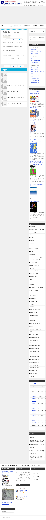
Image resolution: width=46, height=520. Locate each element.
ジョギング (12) (33, 279)
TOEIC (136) (32, 254)
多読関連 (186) (33, 298)
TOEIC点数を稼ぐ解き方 (35, 80)
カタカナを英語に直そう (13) (35, 270)
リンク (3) (32, 293)
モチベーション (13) (34, 290)
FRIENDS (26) (33, 232)
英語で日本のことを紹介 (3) (35, 329)
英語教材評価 (35, 26)
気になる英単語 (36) (34, 315)
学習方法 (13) (32, 304)
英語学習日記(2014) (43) (34, 359)
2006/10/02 (34, 401)
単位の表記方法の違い (35, 82)
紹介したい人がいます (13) (35, 323)
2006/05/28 (34, 398)
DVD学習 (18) (32, 226)
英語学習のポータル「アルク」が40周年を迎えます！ (16, 85)
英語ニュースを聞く (35, 53)
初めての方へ (42, 26)
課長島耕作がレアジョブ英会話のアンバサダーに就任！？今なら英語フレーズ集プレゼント (37, 458)
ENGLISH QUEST (3, 26)
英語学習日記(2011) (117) (35, 351)
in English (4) (32, 237)
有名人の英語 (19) (33, 312)
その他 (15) (32, 284)
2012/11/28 (34, 422)
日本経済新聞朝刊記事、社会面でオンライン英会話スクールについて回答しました (8, 503)
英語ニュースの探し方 (35, 69)
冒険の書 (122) (33, 295)
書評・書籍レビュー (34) (35, 309)
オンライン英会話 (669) (34, 265)
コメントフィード (36, 476)
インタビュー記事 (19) (34, 262)
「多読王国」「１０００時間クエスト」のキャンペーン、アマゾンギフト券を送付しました (37, 452)
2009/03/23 (34, 413)
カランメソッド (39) (34, 273)
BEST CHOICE (33, 39)
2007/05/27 (34, 405)
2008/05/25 (34, 408)
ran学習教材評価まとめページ (35, 93)
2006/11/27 (34, 403)
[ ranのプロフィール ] (23, 490)
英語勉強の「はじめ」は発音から (37, 51)
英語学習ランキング (27, 26)
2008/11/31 (34, 410)
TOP (10, 465)
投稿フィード (35, 473)
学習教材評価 (33, 49)
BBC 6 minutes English (35, 60)
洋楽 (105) (32, 317)
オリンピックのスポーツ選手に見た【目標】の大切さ (8, 110)
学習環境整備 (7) (33, 306)
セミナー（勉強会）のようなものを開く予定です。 (16, 97)
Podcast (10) (32, 251)
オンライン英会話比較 (17, 26)
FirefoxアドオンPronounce (36, 67)
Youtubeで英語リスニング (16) (36, 257)
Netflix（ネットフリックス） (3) (36, 245)
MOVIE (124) (32, 243)
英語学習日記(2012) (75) (34, 353)
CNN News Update (34, 62)
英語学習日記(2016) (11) (34, 365)
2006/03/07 (34, 396)
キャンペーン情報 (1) (34, 276)
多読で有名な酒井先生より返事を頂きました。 (15, 103)
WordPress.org (35, 479)
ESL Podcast (33, 58)
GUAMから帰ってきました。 (12, 79)
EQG (11, 26)
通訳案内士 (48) (33, 376)
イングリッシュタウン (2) (35, 259)
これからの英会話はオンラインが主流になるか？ (21, 110)
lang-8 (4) (32, 240)
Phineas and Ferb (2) (34, 248)
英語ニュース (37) (33, 331)
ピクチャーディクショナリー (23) (36, 287)
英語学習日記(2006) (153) (35, 337)
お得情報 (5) (32, 268)
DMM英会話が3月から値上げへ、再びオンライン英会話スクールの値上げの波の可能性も (37, 446)
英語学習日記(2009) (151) (35, 345)
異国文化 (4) (32, 320)
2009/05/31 (34, 415)
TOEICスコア (23, 500)
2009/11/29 (34, 420)
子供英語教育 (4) (33, 301)
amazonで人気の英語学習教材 (35, 91)
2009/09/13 (34, 418)
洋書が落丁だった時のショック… (13, 91)
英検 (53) (32, 326)
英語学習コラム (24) (34, 334)
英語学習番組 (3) (33, 370)
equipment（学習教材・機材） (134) (37, 229)
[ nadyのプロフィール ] (23, 496)
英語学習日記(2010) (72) (34, 348)
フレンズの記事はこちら (34, 139)
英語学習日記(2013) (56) (34, 356)
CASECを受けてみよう (35, 78)
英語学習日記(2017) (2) (34, 367)
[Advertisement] (23, 15)
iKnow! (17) (32, 234)
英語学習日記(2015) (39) (34, 362)
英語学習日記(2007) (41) (34, 340)
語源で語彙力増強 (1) (34, 373)
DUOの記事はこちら (34, 107)
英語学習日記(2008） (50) (35, 342)
